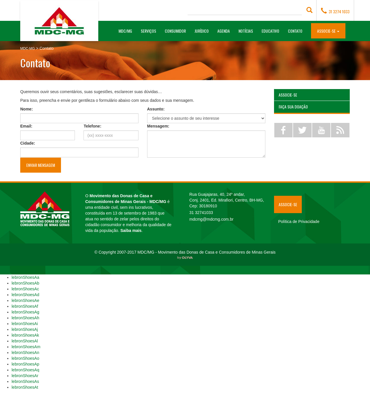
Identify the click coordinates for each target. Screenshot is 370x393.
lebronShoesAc (25, 289)
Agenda (223, 31)
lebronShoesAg (25, 312)
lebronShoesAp (25, 364)
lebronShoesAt (25, 387)
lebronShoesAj (25, 329)
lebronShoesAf (25, 306)
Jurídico (202, 31)
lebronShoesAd (25, 294)
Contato (295, 31)
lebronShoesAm (26, 346)
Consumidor (175, 31)
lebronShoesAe (25, 300)
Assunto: (156, 109)
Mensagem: (158, 126)
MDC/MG (127, 30)
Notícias (245, 31)
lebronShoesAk (25, 335)
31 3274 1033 (335, 11)
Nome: (26, 109)
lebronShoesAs (25, 381)
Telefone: (92, 126)
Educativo (270, 31)
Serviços (148, 31)
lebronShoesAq (25, 370)
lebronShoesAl (25, 341)
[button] (328, 30)
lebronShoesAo (25, 358)
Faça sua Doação (293, 107)
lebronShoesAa (25, 277)
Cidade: (27, 143)
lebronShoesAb (25, 283)
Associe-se (288, 95)
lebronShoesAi (25, 323)
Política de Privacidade (298, 221)
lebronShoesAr (25, 375)
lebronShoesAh (25, 317)
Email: (26, 126)
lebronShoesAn (25, 352)
